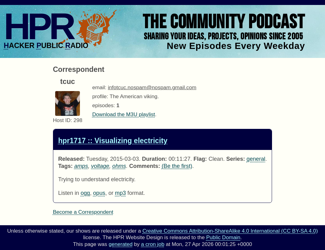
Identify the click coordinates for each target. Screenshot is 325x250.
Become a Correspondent (83, 212)
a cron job (152, 244)
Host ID (62, 120)
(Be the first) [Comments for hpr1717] (177, 166)
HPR (38, 26)
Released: (71, 159)
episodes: (103, 105)
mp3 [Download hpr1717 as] (120, 193)
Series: (235, 159)
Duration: (154, 159)
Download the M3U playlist (123, 114)
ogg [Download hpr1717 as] (85, 193)
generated (121, 244)
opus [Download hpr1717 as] (99, 193)
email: (99, 87)
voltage (100, 166)
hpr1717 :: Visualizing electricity (113, 141)
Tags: (65, 166)
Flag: (200, 159)
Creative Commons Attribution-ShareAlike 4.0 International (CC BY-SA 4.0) (230, 231)
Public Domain (223, 237)
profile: (100, 96)
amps (81, 166)
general (256, 159)
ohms (119, 166)
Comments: (144, 166)
